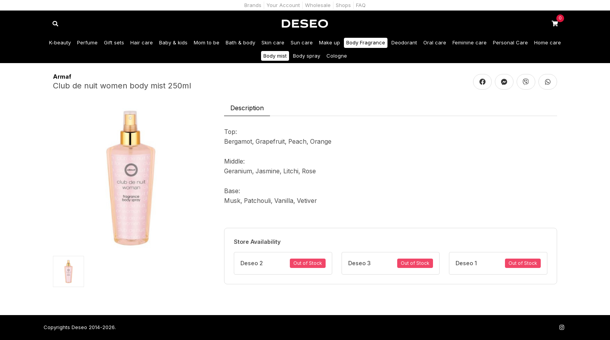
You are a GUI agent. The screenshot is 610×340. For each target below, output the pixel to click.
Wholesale (318, 5)
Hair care (141, 42)
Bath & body (240, 42)
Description (247, 108)
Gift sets (114, 42)
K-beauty (60, 42)
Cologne (336, 56)
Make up (329, 42)
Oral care (434, 42)
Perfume (87, 42)
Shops (343, 5)
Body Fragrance (365, 42)
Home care (547, 42)
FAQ (361, 5)
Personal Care (510, 42)
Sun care (302, 42)
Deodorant (404, 42)
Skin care (272, 42)
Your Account (283, 5)
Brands (252, 5)
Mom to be (206, 42)
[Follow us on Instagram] (561, 327)
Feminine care (469, 42)
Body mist (275, 56)
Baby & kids (173, 42)
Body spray (306, 56)
